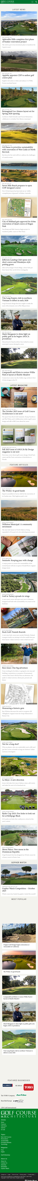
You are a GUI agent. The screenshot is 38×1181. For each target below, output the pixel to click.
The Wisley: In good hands (13, 490)
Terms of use (15, 1174)
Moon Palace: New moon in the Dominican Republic (15, 850)
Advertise (3, 1165)
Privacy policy (23, 1174)
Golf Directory (5, 1155)
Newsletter (4, 1166)
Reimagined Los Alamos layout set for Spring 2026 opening (18, 112)
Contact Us (4, 1163)
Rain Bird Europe (6, 1101)
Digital (2, 1151)
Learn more (28, 1176)
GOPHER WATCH (19, 862)
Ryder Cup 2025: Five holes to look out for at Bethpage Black (18, 814)
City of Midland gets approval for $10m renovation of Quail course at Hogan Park (19, 224)
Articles (3, 1120)
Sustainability (4, 1140)
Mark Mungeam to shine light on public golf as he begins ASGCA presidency (16, 336)
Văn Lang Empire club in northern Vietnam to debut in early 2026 (17, 299)
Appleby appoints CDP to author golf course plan (18, 76)
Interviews (4, 1126)
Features (3, 1124)
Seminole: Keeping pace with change (17, 560)
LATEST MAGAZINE (19, 385)
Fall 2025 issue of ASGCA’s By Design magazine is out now (18, 450)
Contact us (3, 1174)
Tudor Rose (23, 1176)
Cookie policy (31, 1174)
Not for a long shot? (10, 744)
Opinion (3, 706)
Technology (4, 1144)
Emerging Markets (6, 1142)
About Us (3, 1161)
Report (3, 522)
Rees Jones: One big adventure (15, 667)
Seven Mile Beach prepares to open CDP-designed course (17, 186)
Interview (4, 666)
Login (9, 1174)
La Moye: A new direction (13, 779)
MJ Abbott (18, 1086)
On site (3, 489)
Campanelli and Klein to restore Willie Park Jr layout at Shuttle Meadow (18, 373)
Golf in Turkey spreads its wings (16, 596)
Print (2, 1150)
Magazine (4, 409)
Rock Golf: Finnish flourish (13, 632)
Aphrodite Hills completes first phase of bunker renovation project (18, 40)
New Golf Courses (6, 1137)
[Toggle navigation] (32, 2)
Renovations (4, 1139)
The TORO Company (8, 1096)
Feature (3, 742)
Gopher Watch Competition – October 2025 (18, 889)
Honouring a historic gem (13, 708)
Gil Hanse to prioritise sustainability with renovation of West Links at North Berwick (18, 149)
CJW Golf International (8, 1108)
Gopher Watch (5, 886)
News (3, 37)
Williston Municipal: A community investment (17, 525)
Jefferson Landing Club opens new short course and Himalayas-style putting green (16, 262)
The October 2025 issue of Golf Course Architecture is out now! (18, 412)
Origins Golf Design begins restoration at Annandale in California (16, 946)
